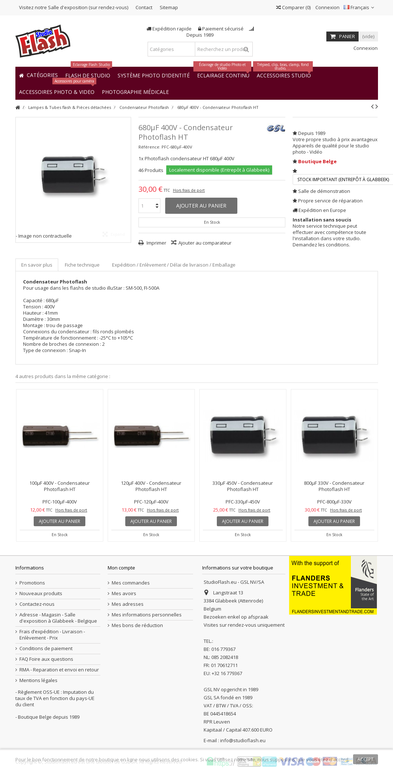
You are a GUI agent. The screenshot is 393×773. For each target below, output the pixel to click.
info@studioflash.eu (243, 740)
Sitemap (169, 7)
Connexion (327, 7)
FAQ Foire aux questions (46, 659)
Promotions (32, 583)
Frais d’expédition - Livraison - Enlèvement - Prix (52, 635)
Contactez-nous (37, 604)
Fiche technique (82, 264)
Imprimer (155, 242)
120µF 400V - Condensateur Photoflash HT (151, 486)
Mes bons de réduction (137, 625)
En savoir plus (36, 264)
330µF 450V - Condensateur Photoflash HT (242, 486)
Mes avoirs (124, 593)
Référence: (149, 147)
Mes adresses (128, 604)
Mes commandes (131, 583)
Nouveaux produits (40, 593)
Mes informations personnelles (147, 615)
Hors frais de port (189, 190)
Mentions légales (38, 680)
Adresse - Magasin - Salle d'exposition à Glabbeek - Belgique (58, 618)
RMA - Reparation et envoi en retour (59, 670)
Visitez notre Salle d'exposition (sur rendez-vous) (73, 7)
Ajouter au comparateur (204, 242)
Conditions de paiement (46, 648)
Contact (144, 7)
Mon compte (121, 567)
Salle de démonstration (324, 191)
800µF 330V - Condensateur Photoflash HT (334, 486)
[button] (135, 91)
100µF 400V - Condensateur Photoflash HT (59, 486)
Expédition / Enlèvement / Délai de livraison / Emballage (174, 264)
